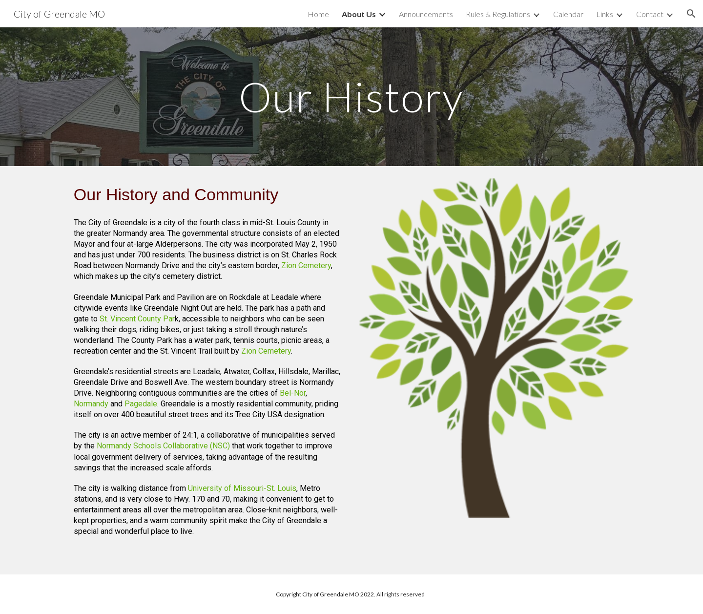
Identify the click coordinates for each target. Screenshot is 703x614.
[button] (691, 13)
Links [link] (604, 14)
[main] (351, 96)
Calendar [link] (568, 14)
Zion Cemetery (306, 265)
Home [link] (318, 14)
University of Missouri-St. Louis (242, 488)
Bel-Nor (293, 393)
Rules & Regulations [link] (498, 14)
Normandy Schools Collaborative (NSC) (163, 445)
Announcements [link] (426, 14)
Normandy (91, 403)
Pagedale (140, 403)
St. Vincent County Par (137, 318)
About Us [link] (359, 14)
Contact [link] (649, 14)
